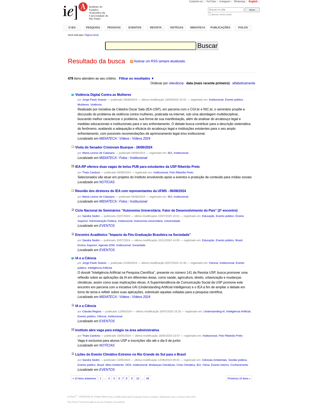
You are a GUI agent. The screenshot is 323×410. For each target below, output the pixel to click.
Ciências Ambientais (214, 359)
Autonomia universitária (148, 220)
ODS (128, 364)
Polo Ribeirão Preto (181, 172)
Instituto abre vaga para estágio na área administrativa (117, 330)
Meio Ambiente (114, 364)
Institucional (216, 99)
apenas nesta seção (221, 14)
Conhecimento (239, 364)
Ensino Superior (87, 245)
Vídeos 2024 (141, 138)
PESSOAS (114, 27)
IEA (170, 152)
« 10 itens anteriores (84, 378)
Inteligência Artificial (100, 267)
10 (137, 378)
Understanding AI (214, 311)
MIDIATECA (197, 27)
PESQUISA (93, 27)
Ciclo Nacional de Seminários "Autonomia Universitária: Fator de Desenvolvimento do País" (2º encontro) (156, 210)
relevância (176, 83)
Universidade (172, 220)
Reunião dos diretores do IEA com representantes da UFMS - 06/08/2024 (130, 191)
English (253, 1)
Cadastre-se (196, 1)
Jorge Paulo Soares (94, 99)
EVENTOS (135, 27)
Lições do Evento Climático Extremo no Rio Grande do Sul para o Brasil (130, 354)
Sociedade (138, 245)
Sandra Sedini (90, 216)
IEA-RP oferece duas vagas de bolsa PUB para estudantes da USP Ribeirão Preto (137, 166)
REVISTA (156, 27)
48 (147, 378)
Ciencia (213, 262)
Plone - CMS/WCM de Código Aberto (89, 396)
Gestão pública (237, 359)
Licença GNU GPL (186, 396)
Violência (96, 104)
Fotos (123, 158)
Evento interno (220, 364)
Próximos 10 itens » (239, 378)
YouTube (211, 1)
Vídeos (124, 138)
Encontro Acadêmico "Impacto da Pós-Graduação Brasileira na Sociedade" (133, 234)
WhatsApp (239, 1)
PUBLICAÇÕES (220, 27)
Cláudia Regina (91, 311)
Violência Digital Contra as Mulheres (103, 94)
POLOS (243, 27)
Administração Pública (102, 220)
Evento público (234, 99)
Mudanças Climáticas (162, 364)
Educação (208, 216)
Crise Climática (186, 364)
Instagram (225, 1)
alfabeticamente (243, 83)
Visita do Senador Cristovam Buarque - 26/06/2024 (113, 147)
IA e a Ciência (85, 258)
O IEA (72, 27)
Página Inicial (91, 35)
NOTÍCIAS (176, 27)
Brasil (238, 240)
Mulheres (83, 104)
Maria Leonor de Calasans (98, 152)
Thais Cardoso (91, 172)
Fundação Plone (140, 396)
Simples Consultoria (114, 402)
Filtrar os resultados (134, 78)
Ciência (101, 316)
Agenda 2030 (106, 245)
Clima (205, 364)
